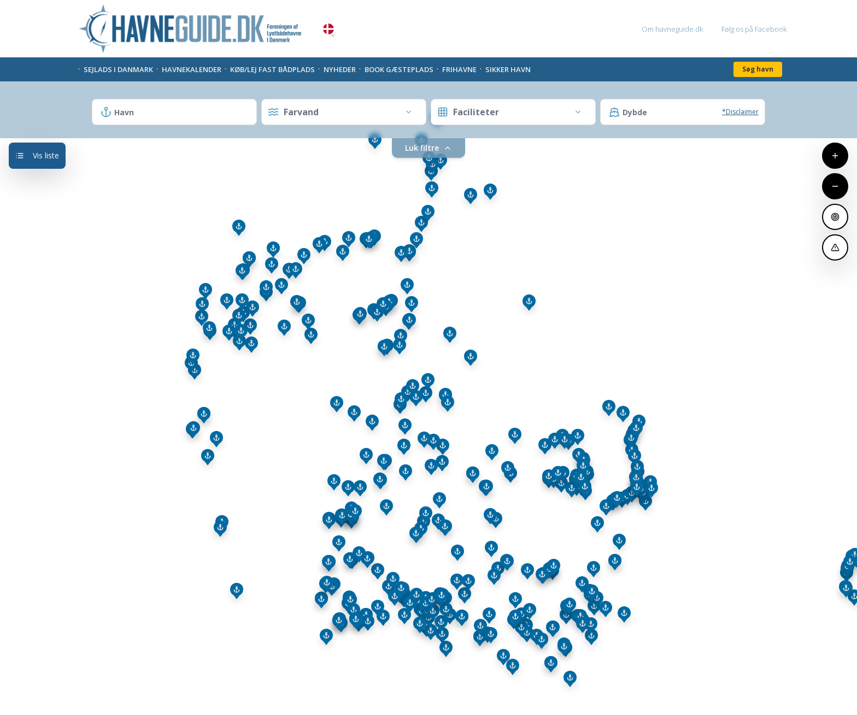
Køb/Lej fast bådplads (272, 69)
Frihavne (459, 69)
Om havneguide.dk (672, 29)
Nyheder (340, 69)
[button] (333, 36)
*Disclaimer (740, 111)
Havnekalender (191, 69)
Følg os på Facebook (753, 29)
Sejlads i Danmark (118, 69)
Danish (328, 29)
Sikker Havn (508, 69)
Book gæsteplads (399, 69)
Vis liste (37, 155)
